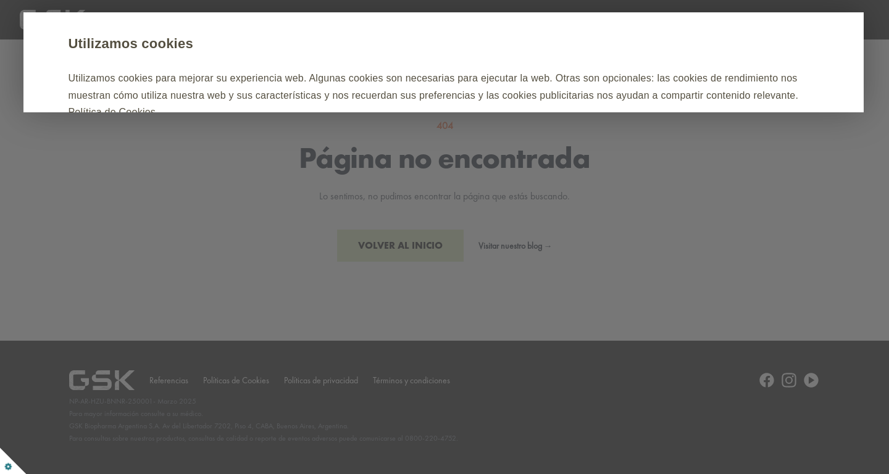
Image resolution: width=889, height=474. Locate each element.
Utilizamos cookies (189, 43)
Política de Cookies (431, 112)
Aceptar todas (175, 149)
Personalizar (280, 149)
